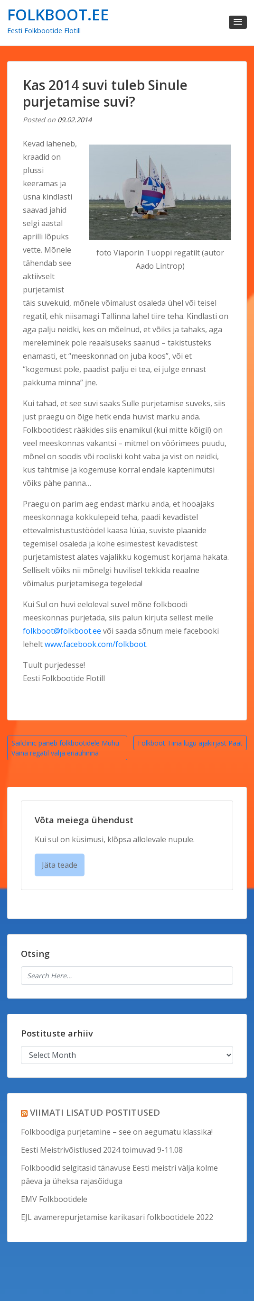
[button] (238, 22)
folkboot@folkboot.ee (62, 631)
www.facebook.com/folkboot (95, 644)
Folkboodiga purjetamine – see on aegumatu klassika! (117, 1132)
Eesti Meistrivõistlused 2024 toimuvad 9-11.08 (102, 1150)
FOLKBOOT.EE (58, 14)
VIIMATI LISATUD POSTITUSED (95, 1112)
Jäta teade (59, 865)
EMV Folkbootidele (54, 1199)
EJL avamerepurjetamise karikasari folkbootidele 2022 (117, 1217)
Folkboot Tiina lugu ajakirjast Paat (190, 742)
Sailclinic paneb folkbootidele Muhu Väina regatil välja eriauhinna (65, 747)
